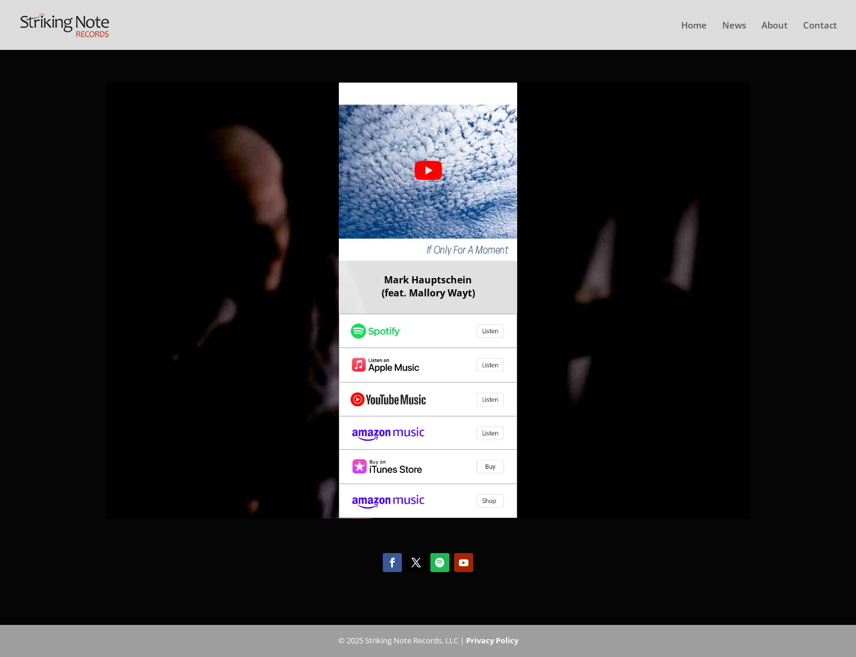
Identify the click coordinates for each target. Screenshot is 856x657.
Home (694, 26)
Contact (820, 26)
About (774, 26)
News (734, 26)
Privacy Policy (492, 640)
